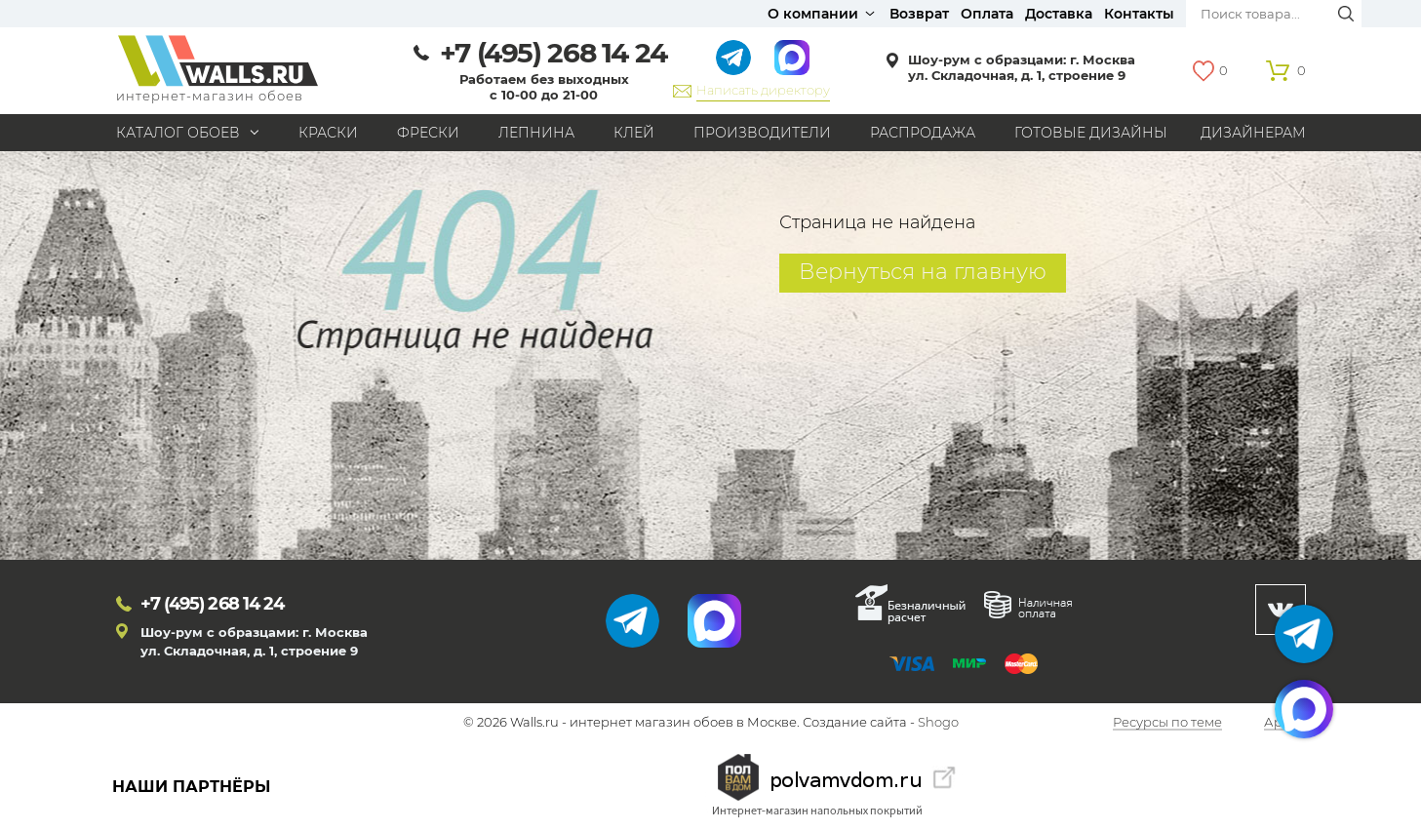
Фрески (428, 132)
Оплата (987, 13)
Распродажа (922, 132)
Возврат (919, 13)
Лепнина (536, 132)
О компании (813, 13)
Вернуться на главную (922, 271)
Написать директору (763, 90)
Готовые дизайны (1090, 132)
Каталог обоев (178, 132)
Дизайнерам (1253, 132)
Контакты (1139, 13)
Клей (633, 132)
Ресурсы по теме (1167, 723)
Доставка (1058, 13)
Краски (328, 132)
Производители (762, 132)
